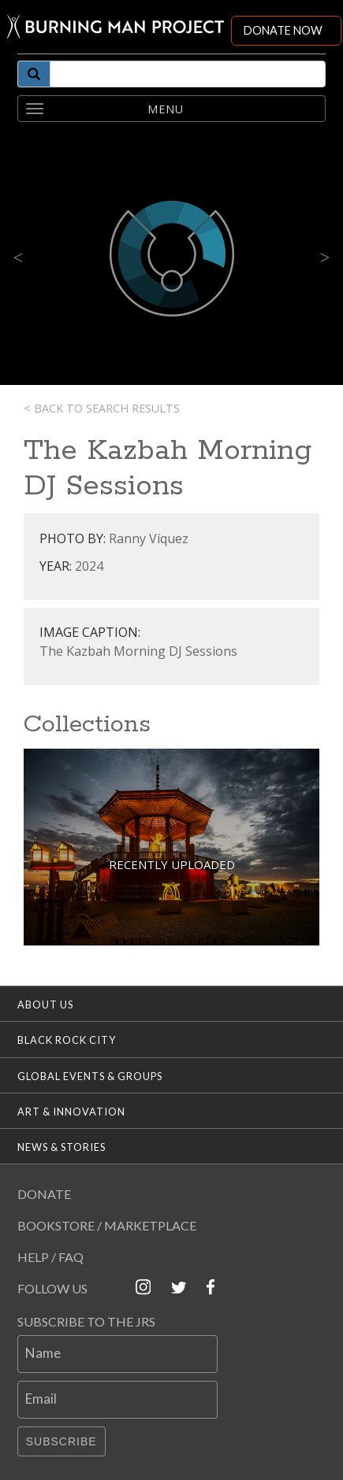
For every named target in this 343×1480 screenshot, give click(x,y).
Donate (44, 1193)
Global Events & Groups (89, 1076)
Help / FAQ (50, 1256)
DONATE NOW (283, 30)
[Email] (117, 1400)
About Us (45, 1004)
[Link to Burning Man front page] (116, 27)
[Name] (117, 1354)
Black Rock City (66, 1040)
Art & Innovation (71, 1111)
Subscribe (61, 1441)
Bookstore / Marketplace (106, 1225)
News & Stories (61, 1147)
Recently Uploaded (172, 864)
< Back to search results (102, 408)
